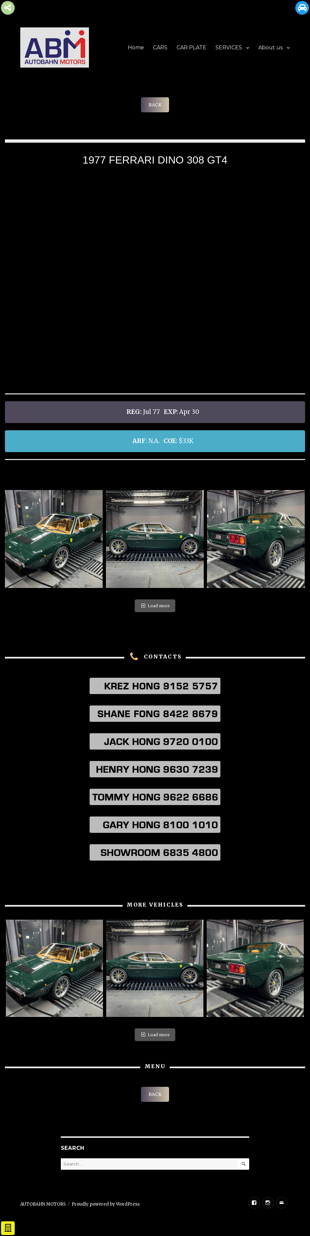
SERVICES (228, 47)
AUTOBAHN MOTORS (43, 1204)
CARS (160, 47)
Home (136, 47)
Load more (155, 605)
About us (270, 47)
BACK (155, 105)
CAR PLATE (191, 47)
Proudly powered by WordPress (106, 1204)
